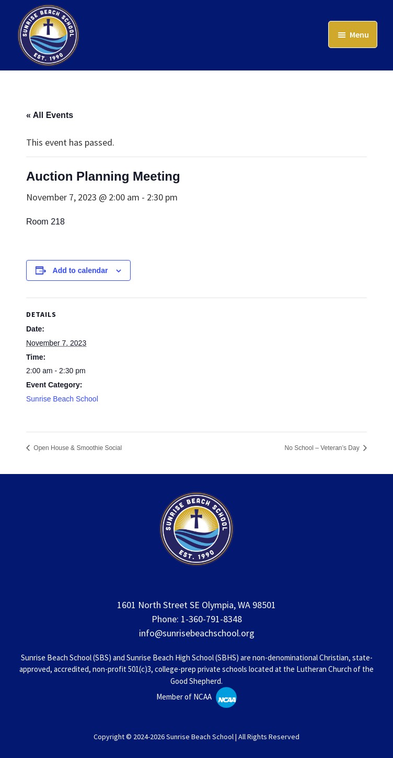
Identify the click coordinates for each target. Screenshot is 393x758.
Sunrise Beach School (62, 399)
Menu (359, 34)
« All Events (49, 115)
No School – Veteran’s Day (322, 448)
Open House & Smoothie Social (77, 448)
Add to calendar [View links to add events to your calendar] (80, 270)
